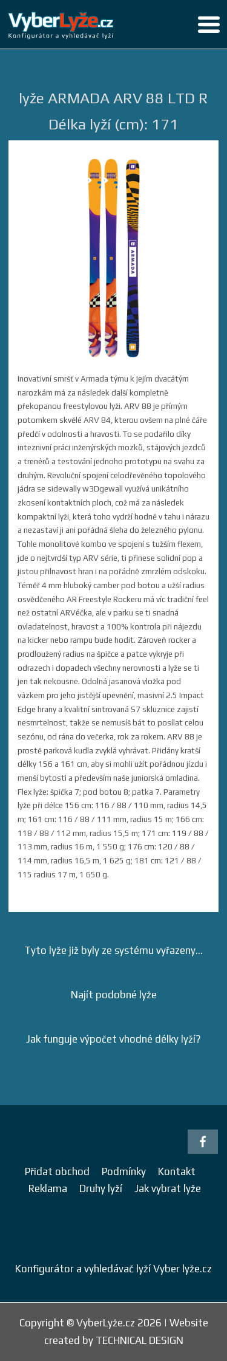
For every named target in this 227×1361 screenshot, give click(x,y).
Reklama (47, 1188)
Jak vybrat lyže (167, 1188)
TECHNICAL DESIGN (139, 1340)
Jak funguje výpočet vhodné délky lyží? (113, 1039)
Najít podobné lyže (114, 995)
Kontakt (177, 1171)
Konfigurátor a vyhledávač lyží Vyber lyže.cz (113, 1269)
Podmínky (124, 1171)
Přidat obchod (57, 1171)
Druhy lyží (100, 1188)
